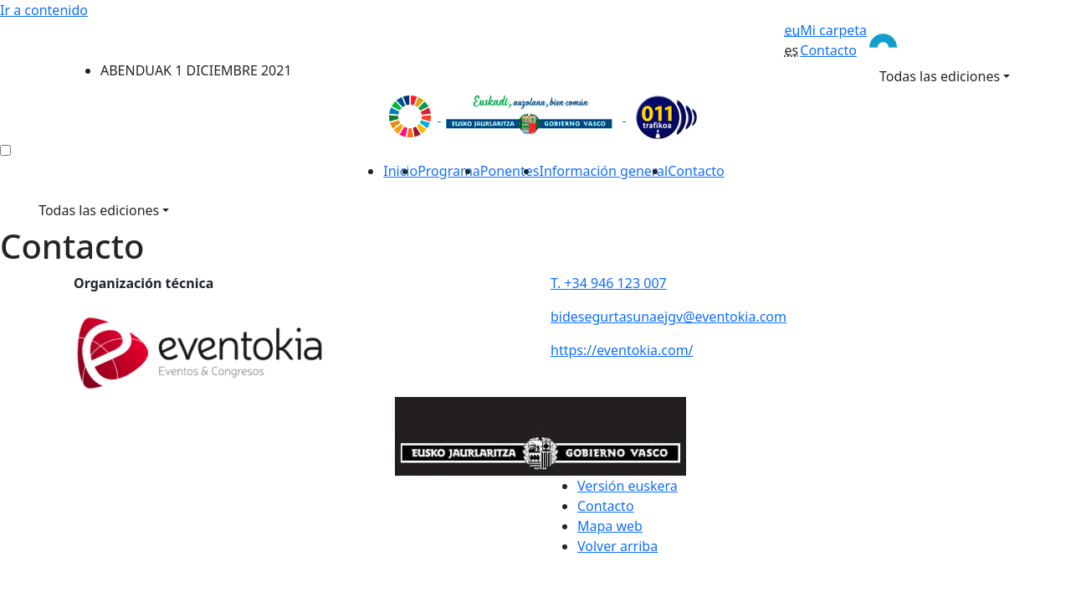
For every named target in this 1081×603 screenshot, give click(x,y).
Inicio (400, 171)
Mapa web (610, 526)
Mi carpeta (833, 30)
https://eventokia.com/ (622, 350)
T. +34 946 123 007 (609, 283)
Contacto (828, 50)
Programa (449, 171)
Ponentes (510, 171)
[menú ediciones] (5, 150)
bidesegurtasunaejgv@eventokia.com (668, 316)
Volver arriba (617, 546)
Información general (603, 171)
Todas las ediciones (939, 76)
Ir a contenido (44, 10)
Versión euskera (627, 486)
